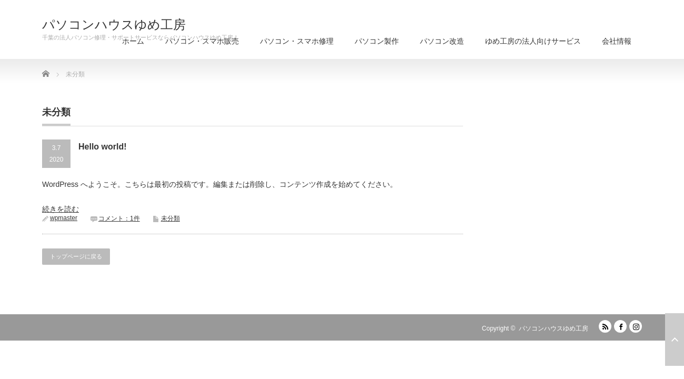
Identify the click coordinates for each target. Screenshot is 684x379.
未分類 (170, 218)
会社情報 (616, 41)
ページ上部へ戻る (674, 339)
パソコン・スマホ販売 (202, 41)
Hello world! (102, 146)
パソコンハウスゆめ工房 (114, 24)
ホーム (133, 41)
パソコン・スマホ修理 (297, 41)
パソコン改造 (442, 41)
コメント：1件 (119, 218)
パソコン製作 (377, 41)
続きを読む (60, 209)
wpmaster (63, 218)
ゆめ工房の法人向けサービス (533, 41)
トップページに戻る (76, 256)
